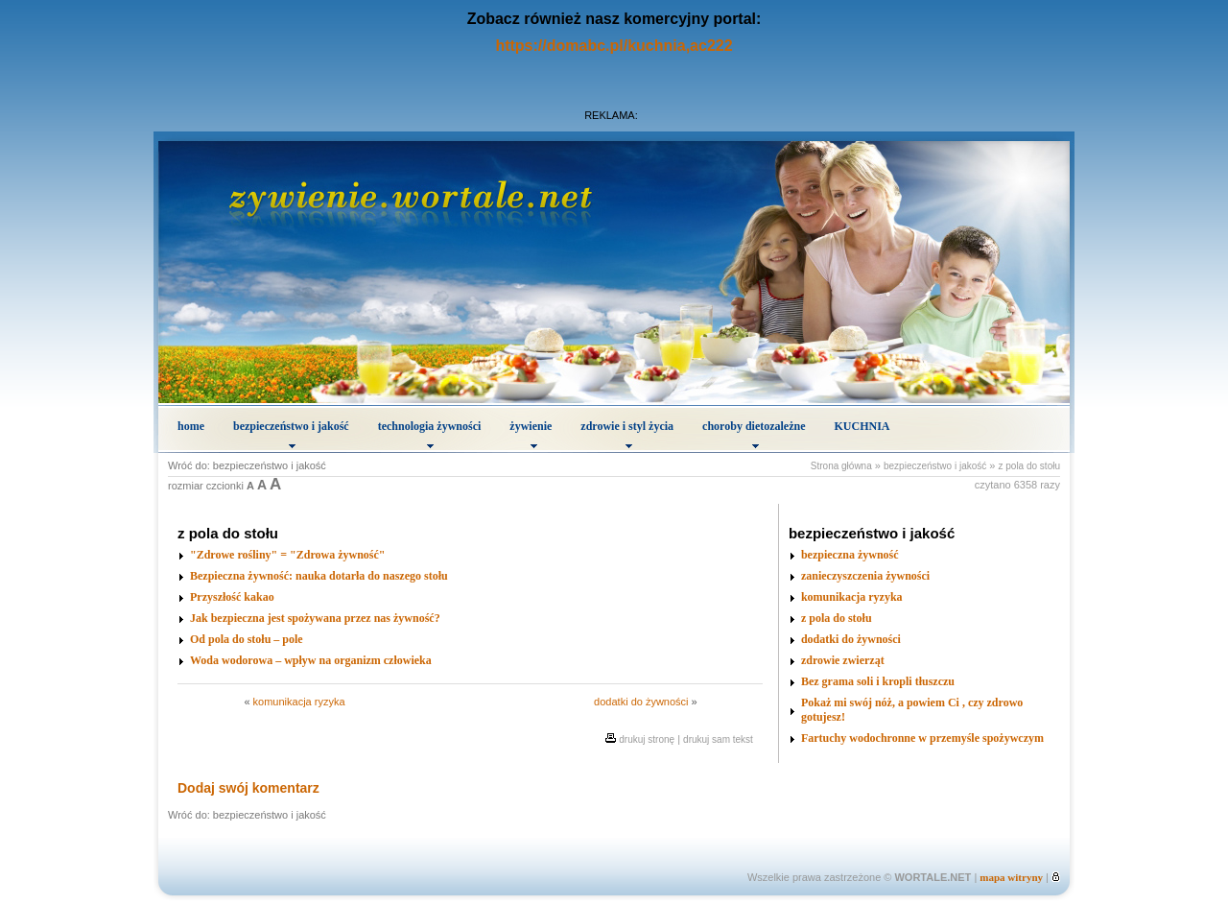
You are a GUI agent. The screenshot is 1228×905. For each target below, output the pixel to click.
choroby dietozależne (753, 433)
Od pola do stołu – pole (246, 639)
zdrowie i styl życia (626, 433)
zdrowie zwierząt (843, 660)
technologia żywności (430, 433)
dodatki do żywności (641, 701)
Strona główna (841, 466)
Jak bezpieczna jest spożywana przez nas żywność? (315, 618)
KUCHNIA (862, 426)
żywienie (530, 433)
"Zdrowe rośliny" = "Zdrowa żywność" (288, 554)
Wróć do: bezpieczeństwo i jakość (247, 465)
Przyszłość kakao (232, 597)
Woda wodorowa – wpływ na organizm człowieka (311, 660)
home (190, 426)
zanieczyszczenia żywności (865, 576)
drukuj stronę (646, 739)
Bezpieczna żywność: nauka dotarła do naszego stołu (319, 576)
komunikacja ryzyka (299, 701)
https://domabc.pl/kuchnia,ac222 (613, 45)
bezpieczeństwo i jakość (291, 433)
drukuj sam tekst (718, 739)
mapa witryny (1011, 877)
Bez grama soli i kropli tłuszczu (878, 681)
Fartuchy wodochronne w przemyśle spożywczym (922, 738)
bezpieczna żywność (850, 554)
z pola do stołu (1030, 466)
